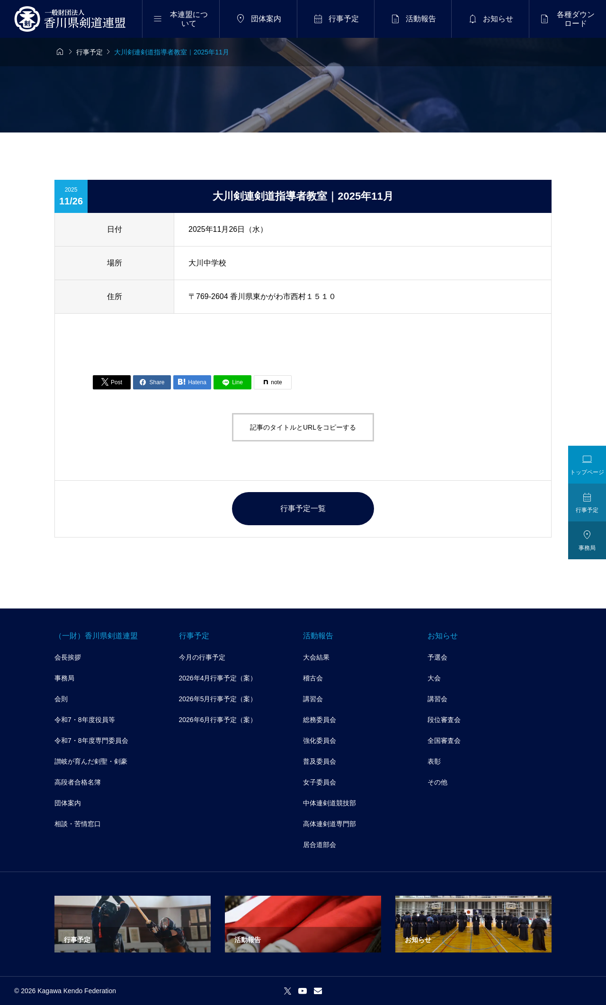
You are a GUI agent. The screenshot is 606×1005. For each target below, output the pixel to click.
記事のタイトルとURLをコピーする (303, 427)
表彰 (434, 761)
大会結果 (316, 657)
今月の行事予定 (202, 657)
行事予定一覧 (303, 508)
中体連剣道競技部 (329, 803)
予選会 (437, 657)
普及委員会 (319, 761)
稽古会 (313, 678)
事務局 (64, 678)
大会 (434, 678)
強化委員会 (319, 740)
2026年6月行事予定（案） (218, 719)
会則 (61, 699)
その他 (437, 782)
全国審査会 (444, 740)
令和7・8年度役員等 (84, 719)
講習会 (313, 699)
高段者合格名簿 (77, 782)
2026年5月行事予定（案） (218, 699)
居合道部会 (319, 844)
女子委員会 (319, 782)
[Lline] (232, 382)
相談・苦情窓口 (77, 824)
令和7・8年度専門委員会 (91, 740)
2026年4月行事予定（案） (218, 678)
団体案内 (67, 803)
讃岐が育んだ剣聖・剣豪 (90, 761)
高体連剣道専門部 (329, 824)
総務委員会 (319, 719)
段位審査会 (444, 719)
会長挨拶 (67, 657)
